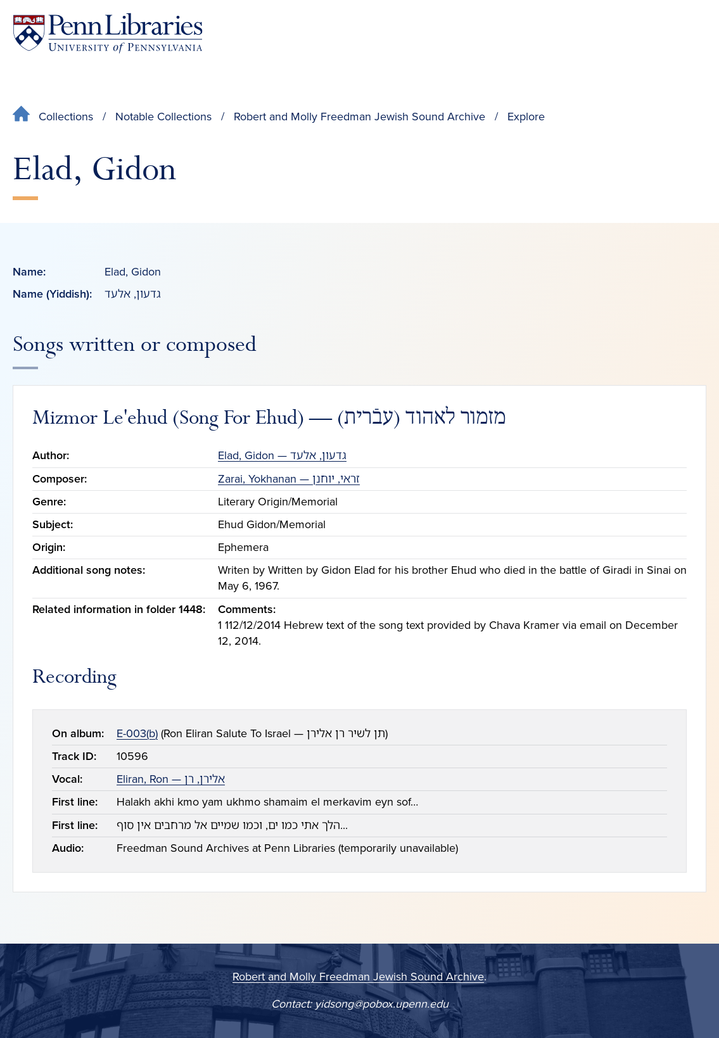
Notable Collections (163, 116)
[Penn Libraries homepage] (108, 33)
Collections (66, 116)
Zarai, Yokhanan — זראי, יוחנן (289, 479)
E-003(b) (137, 733)
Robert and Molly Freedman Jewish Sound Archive (359, 116)
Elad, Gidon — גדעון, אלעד (282, 455)
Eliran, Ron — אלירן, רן (171, 779)
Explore (526, 116)
